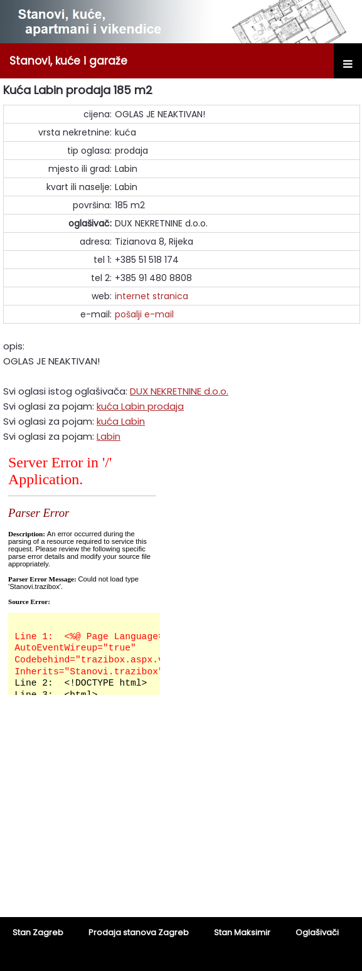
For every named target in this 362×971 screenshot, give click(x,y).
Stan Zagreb (38, 932)
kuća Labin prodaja (140, 406)
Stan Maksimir (242, 932)
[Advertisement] (181, 814)
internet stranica (151, 296)
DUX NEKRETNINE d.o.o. (179, 391)
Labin (108, 436)
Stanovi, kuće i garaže (68, 60)
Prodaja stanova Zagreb (138, 932)
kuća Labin (121, 421)
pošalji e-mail (144, 314)
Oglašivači (317, 932)
